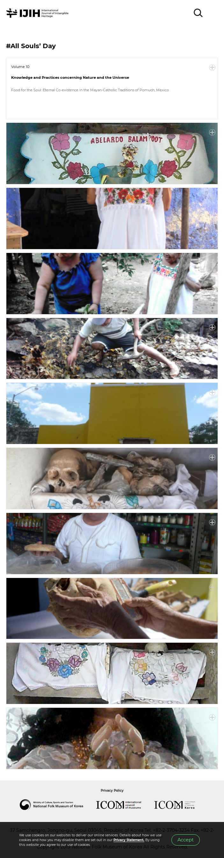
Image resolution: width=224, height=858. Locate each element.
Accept (185, 840)
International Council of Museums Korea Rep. (181, 804)
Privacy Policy (112, 790)
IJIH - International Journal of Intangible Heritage (38, 13)
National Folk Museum (58, 804)
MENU (213, 13)
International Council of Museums (125, 804)
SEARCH (198, 13)
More (212, 67)
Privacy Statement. (128, 840)
